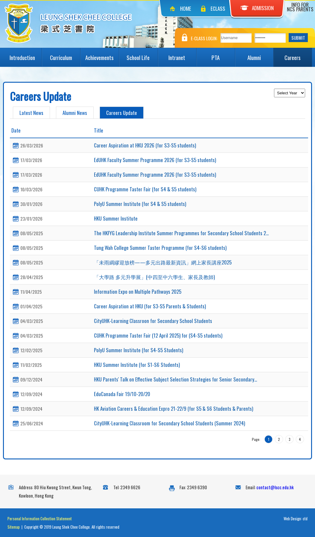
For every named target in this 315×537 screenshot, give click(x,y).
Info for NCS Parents (300, 7)
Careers (298, 54)
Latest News (31, 112)
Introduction (26, 54)
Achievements (102, 54)
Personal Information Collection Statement (39, 518)
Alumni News (75, 112)
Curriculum (65, 54)
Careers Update (121, 112)
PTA (223, 54)
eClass (218, 8)
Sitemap (13, 527)
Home (185, 8)
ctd (305, 518)
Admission (257, 8)
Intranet (182, 54)
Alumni (260, 54)
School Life (142, 54)
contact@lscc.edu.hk (275, 487)
